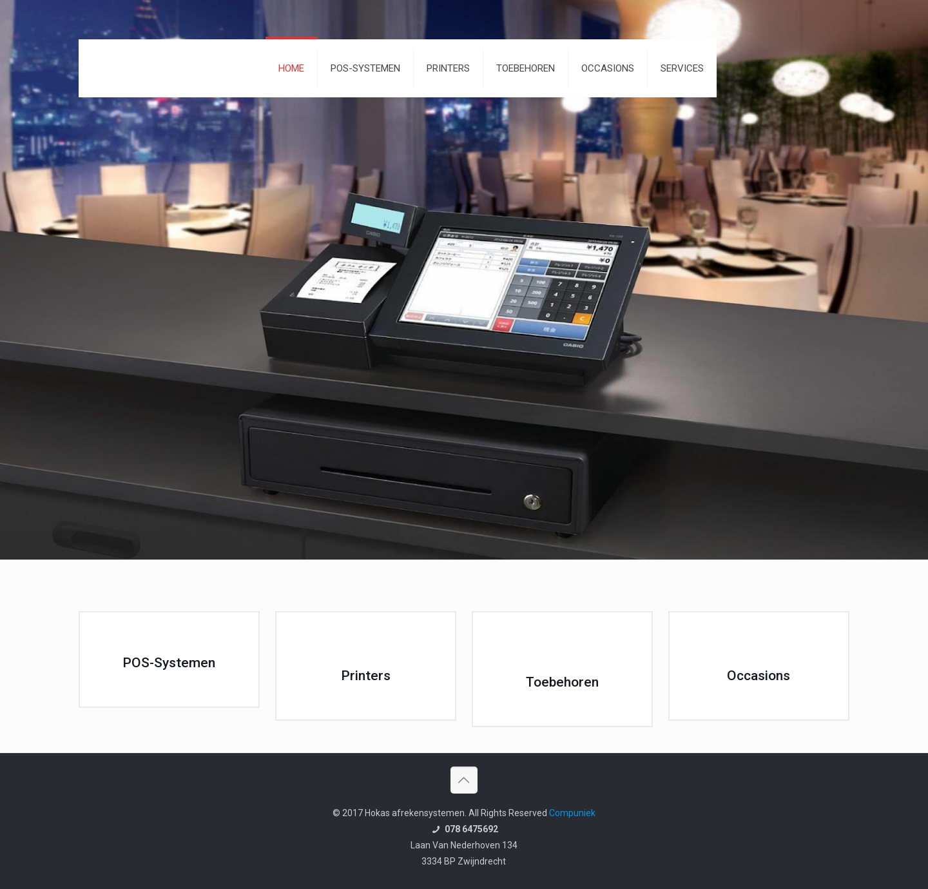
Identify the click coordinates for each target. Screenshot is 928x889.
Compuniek (572, 813)
